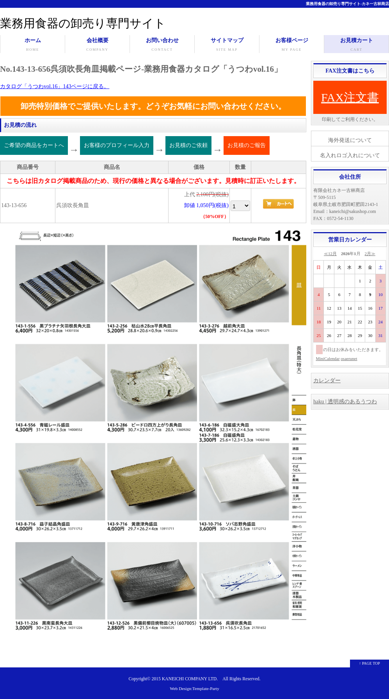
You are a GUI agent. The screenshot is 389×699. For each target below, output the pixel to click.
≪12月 (330, 253)
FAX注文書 (350, 97)
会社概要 (97, 45)
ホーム (32, 45)
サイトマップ (227, 45)
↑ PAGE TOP (369, 663)
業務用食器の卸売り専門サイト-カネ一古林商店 (347, 4)
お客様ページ (291, 45)
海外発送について (350, 140)
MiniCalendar (328, 358)
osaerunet (349, 358)
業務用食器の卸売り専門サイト (83, 23)
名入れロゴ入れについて (350, 155)
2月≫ (370, 253)
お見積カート (356, 45)
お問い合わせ (162, 45)
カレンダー (327, 380)
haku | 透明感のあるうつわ (345, 401)
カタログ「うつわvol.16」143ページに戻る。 (54, 86)
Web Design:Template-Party (194, 688)
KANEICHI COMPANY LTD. (190, 678)
